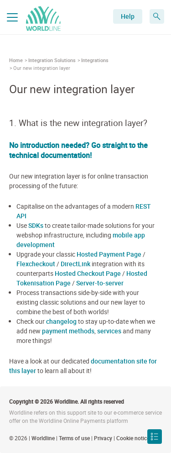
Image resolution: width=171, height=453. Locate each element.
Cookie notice (133, 438)
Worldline (43, 438)
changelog (61, 321)
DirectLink (75, 263)
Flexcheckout (35, 263)
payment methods (68, 331)
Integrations (95, 60)
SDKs (35, 225)
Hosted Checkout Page (88, 273)
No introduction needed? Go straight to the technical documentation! (78, 150)
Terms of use (74, 438)
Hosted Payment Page (109, 254)
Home (16, 60)
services (109, 331)
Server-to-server (100, 283)
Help (128, 16)
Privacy (103, 438)
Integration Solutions (52, 60)
